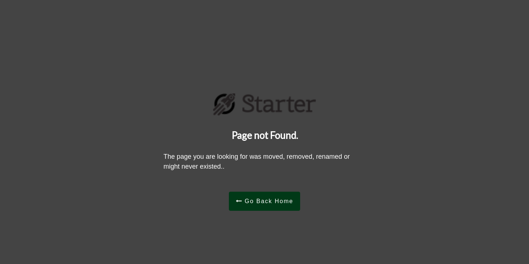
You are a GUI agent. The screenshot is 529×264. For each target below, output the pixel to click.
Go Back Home (265, 201)
